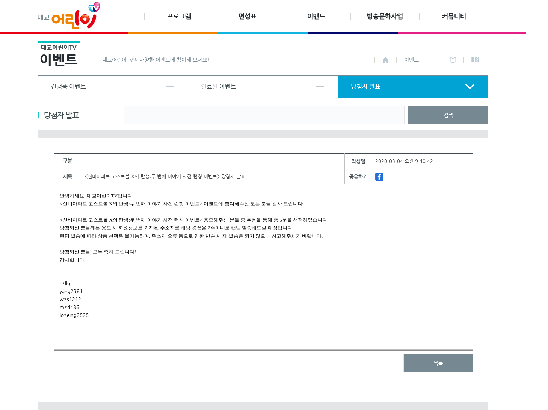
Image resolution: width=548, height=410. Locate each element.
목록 (438, 363)
